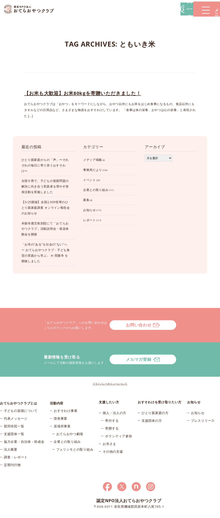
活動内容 (56, 385)
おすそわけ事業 (65, 395)
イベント (89, 180)
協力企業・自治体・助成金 (24, 426)
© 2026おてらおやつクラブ (32, 513)
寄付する (112, 403)
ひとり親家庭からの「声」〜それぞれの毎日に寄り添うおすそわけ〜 (45, 165)
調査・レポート (16, 442)
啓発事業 (60, 403)
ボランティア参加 (118, 419)
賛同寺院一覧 (14, 411)
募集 (86, 200)
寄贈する (112, 411)
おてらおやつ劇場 (69, 419)
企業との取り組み (95, 190)
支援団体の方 (152, 403)
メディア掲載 (92, 160)
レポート (89, 220)
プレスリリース (203, 403)
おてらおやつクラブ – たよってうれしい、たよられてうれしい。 (32, 9)
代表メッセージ (16, 403)
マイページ (155, 9)
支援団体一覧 (14, 419)
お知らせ (89, 210)
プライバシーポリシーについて (110, 366)
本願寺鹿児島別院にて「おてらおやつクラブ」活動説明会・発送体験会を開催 (45, 228)
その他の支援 (113, 434)
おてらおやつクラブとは (18, 385)
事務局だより (92, 170)
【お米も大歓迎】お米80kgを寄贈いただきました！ (82, 93)
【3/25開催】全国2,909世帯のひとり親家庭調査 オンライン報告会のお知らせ (45, 207)
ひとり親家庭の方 (155, 395)
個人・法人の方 (114, 395)
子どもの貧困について (21, 395)
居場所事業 (62, 411)
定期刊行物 (12, 450)
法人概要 (10, 434)
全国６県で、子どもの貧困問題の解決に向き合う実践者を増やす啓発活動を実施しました (45, 186)
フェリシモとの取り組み (74, 434)
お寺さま (109, 426)
